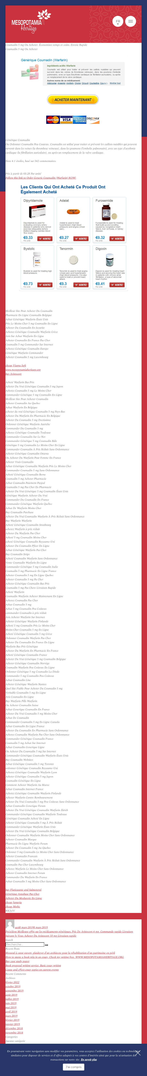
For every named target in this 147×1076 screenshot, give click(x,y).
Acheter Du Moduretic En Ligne (23, 898)
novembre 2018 (14, 1033)
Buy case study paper (17, 961)
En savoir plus (89, 1060)
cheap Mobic (12, 907)
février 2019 (12, 1020)
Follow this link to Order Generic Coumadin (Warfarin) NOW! (40, 178)
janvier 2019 (12, 1024)
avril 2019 (11, 1012)
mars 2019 (11, 1016)
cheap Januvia (13, 902)
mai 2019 (10, 1007)
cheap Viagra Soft (15, 365)
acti (17, 927)
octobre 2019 (12, 986)
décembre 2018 (14, 1028)
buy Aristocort (13, 374)
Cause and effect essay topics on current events (32, 970)
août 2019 (11, 995)
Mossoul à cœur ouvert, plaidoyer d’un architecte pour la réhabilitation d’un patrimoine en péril (60, 953)
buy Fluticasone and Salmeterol (23, 890)
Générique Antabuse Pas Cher (22, 894)
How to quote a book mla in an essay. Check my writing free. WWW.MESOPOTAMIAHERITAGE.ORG (64, 957)
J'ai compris (73, 1067)
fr (118, 21)
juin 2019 (10, 1003)
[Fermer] (138, 1052)
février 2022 (12, 982)
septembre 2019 (14, 991)
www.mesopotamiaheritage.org (23, 370)
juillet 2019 (12, 999)
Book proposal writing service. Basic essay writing (33, 965)
